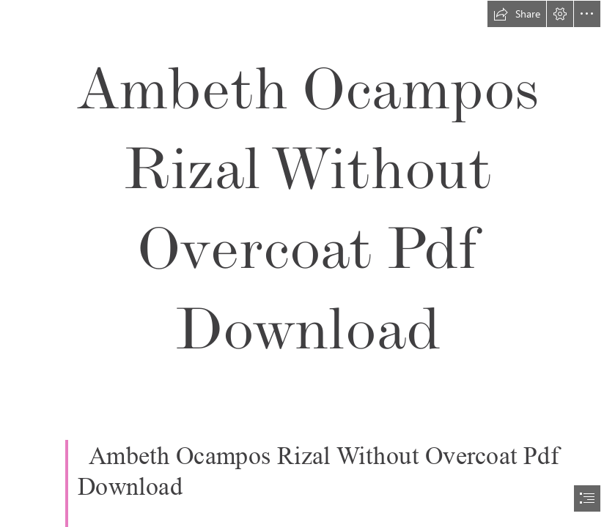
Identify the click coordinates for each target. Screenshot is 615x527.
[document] (307, 263)
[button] (516, 14)
